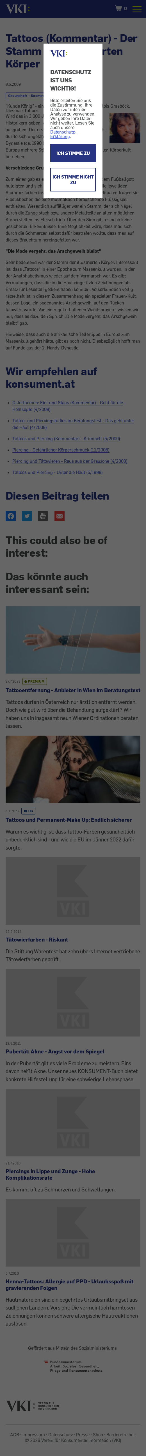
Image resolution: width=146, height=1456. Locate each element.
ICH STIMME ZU (73, 153)
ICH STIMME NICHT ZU (73, 179)
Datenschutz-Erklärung (63, 134)
